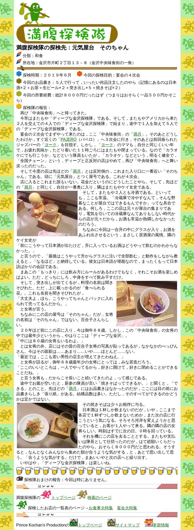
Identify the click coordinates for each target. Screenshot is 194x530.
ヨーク (50, 145)
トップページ (63, 497)
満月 (137, 134)
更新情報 (161, 525)
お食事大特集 (101, 508)
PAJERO (69, 139)
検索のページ (99, 497)
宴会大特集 (127, 508)
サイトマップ (127, 525)
